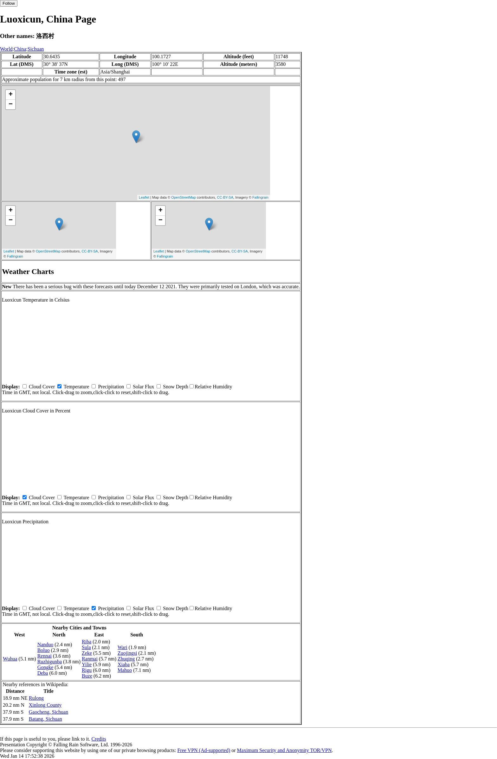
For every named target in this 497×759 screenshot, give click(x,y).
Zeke (87, 653)
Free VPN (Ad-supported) (203, 750)
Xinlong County (45, 705)
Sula (86, 647)
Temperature (76, 386)
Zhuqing (126, 658)
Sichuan (36, 49)
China (20, 49)
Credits (98, 739)
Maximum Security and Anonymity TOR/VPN (284, 750)
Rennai (44, 656)
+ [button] (11, 94)
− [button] (11, 104)
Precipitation (111, 386)
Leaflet (144, 197)
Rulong (36, 698)
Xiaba (124, 664)
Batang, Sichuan (45, 719)
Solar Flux (143, 386)
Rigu (87, 670)
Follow (9, 3)
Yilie (87, 664)
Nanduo (45, 644)
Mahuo (125, 670)
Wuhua (10, 658)
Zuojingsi (127, 653)
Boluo (43, 650)
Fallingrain (260, 197)
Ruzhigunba (49, 661)
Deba (42, 673)
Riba (86, 641)
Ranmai (90, 658)
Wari (122, 647)
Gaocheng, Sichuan (48, 712)
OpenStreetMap (183, 197)
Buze (87, 676)
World (6, 49)
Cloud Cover (42, 386)
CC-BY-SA (225, 197)
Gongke (45, 667)
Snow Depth (175, 386)
